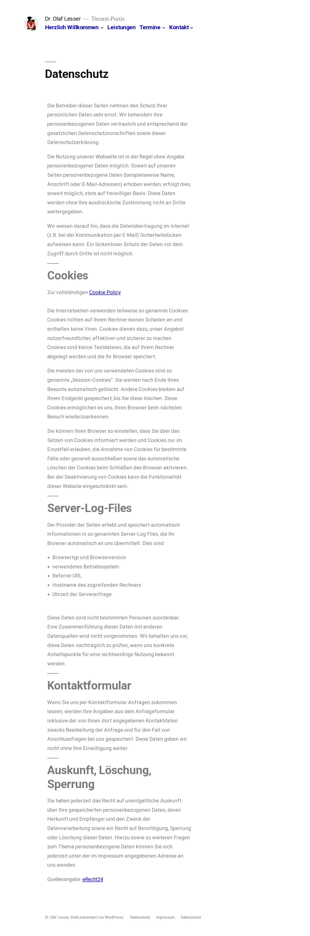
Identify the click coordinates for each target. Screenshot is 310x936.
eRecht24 (92, 879)
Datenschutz (140, 917)
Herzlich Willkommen (72, 27)
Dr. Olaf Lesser (63, 18)
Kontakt (179, 27)
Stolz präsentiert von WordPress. (97, 917)
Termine (150, 27)
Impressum (165, 917)
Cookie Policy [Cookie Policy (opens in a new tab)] (105, 292)
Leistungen (121, 27)
